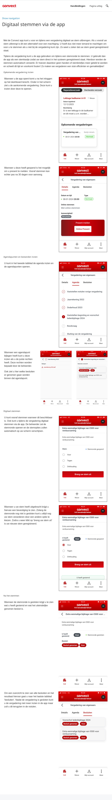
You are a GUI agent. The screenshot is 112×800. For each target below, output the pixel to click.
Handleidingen (77, 5)
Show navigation (11, 18)
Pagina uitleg (96, 5)
